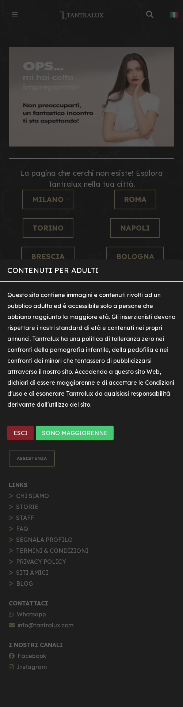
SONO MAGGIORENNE (74, 433)
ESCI (20, 433)
